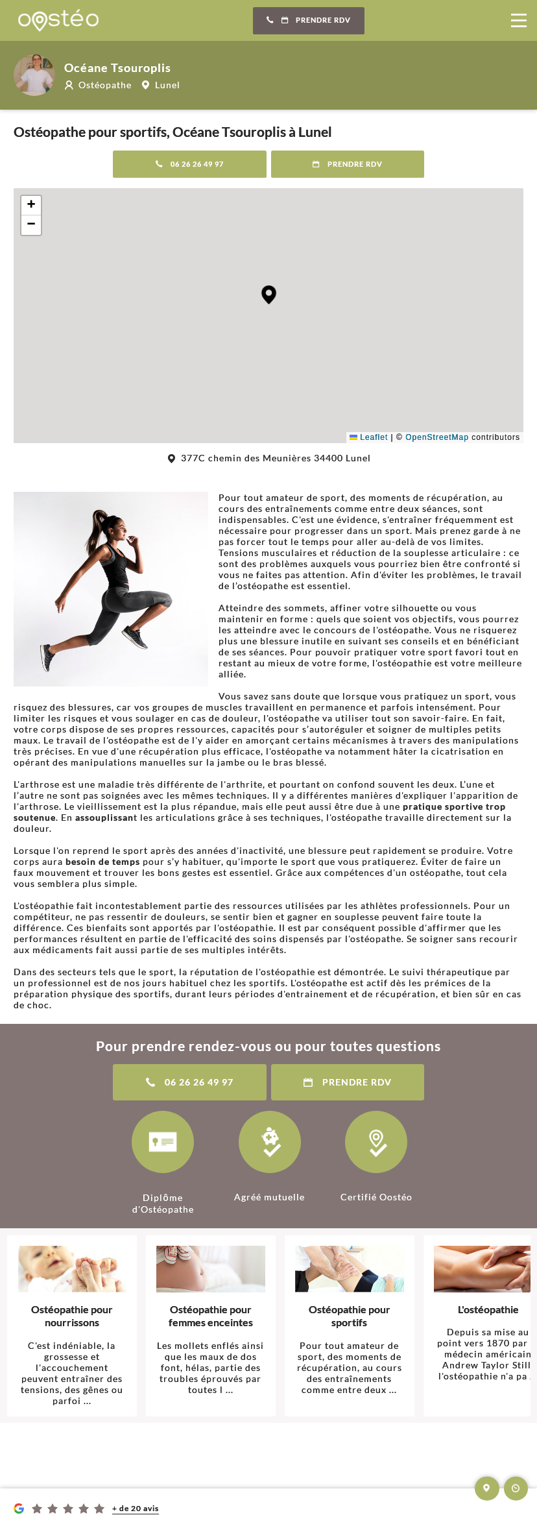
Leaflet (369, 437)
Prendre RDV (309, 20)
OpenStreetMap (437, 437)
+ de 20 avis (135, 1508)
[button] (268, 294)
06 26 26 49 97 (190, 164)
